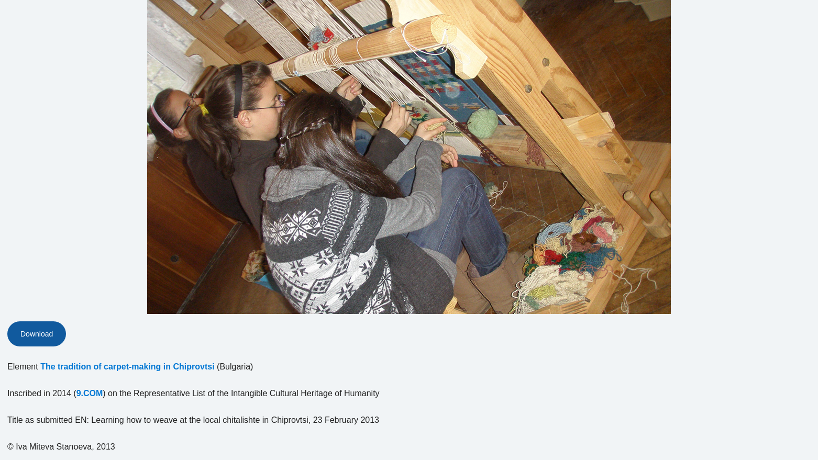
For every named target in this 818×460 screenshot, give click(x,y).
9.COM (89, 393)
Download (36, 334)
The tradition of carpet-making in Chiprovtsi (127, 366)
